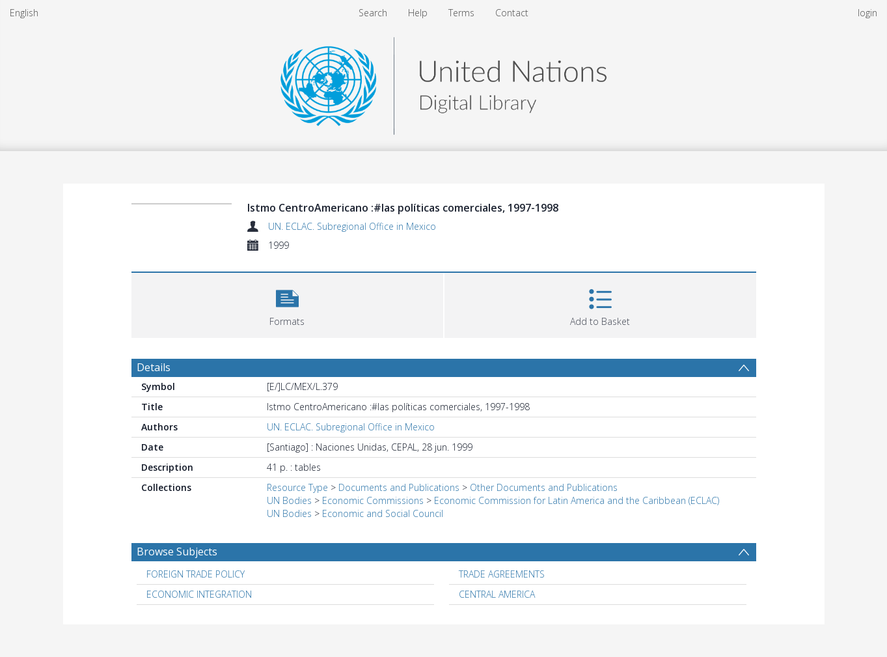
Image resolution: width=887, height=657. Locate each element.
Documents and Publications (398, 487)
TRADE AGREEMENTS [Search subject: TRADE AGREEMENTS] (502, 574)
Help (418, 13)
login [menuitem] (867, 13)
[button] (287, 304)
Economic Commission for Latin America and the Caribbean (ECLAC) (576, 500)
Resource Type (297, 487)
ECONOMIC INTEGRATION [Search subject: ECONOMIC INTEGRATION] (199, 594)
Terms (461, 13)
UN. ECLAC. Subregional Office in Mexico (352, 226)
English (24, 13)
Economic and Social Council (382, 513)
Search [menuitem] (373, 13)
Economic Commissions (373, 500)
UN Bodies (289, 500)
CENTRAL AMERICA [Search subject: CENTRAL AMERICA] (497, 594)
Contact (511, 13)
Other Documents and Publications (544, 487)
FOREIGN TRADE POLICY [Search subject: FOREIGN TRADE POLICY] (195, 574)
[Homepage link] (443, 82)
